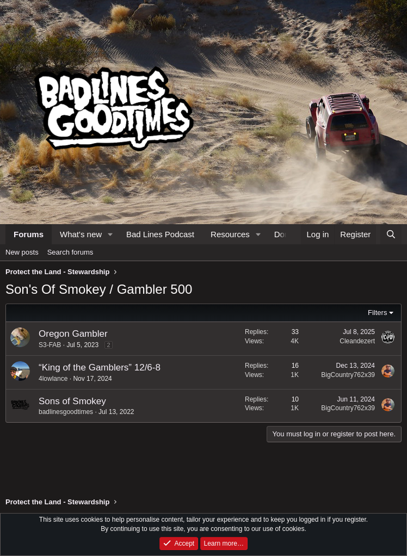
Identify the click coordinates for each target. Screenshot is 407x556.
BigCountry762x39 (348, 375)
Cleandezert (357, 341)
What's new (81, 234)
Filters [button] (377, 312)
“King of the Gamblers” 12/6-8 (100, 367)
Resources (230, 234)
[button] (110, 234)
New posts (22, 252)
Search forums (70, 252)
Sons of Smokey (72, 401)
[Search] (391, 234)
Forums (29, 234)
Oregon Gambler (73, 334)
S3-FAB (50, 345)
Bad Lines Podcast (160, 234)
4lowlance (53, 378)
